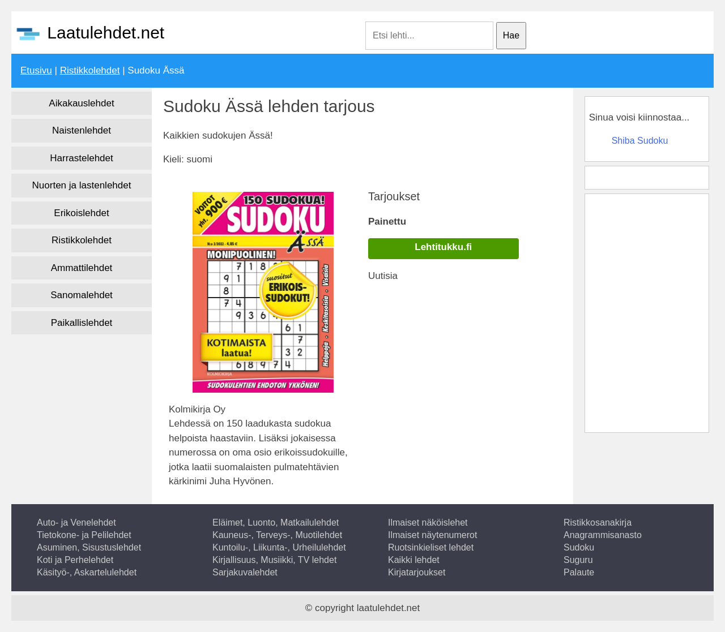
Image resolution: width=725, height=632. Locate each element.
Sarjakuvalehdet (245, 572)
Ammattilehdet (82, 268)
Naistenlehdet (81, 130)
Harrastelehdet (81, 158)
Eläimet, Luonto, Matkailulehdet (275, 522)
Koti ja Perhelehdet (75, 560)
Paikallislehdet (82, 322)
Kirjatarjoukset (416, 572)
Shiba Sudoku (640, 140)
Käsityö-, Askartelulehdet (87, 572)
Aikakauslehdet (81, 103)
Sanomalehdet (81, 295)
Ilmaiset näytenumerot (432, 535)
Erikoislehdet (81, 213)
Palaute (579, 572)
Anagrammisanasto (603, 535)
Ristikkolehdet (90, 70)
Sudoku (579, 547)
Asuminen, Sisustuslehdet (89, 547)
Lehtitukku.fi (443, 247)
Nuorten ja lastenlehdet (81, 185)
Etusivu (36, 70)
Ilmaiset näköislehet (428, 522)
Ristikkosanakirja (598, 522)
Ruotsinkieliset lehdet (431, 547)
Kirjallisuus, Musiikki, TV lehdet (274, 560)
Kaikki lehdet (414, 560)
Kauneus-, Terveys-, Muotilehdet (277, 535)
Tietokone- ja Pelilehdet (84, 535)
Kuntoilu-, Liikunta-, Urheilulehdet (279, 547)
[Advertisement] (645, 311)
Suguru (578, 560)
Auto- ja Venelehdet (76, 522)
